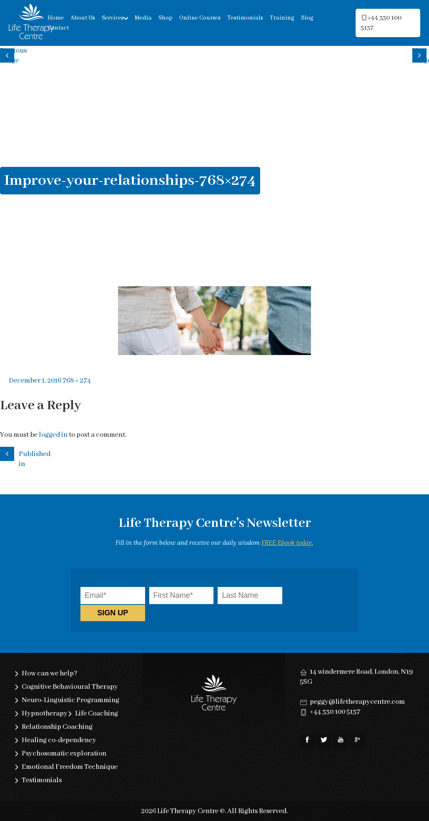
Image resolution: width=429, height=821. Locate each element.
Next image (420, 54)
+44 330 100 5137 (335, 712)
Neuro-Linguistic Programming (70, 700)
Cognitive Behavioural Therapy (70, 686)
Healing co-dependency (59, 740)
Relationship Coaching (57, 727)
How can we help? (50, 673)
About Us (82, 18)
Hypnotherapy (45, 713)
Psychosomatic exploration (64, 753)
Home (56, 18)
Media (143, 18)
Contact (58, 28)
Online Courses (200, 18)
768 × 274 (77, 380)
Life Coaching (96, 713)
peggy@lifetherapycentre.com (357, 702)
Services (113, 18)
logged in (53, 435)
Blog (307, 18)
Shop (165, 18)
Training (282, 18)
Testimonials (245, 18)
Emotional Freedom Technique (70, 767)
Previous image (8, 54)
